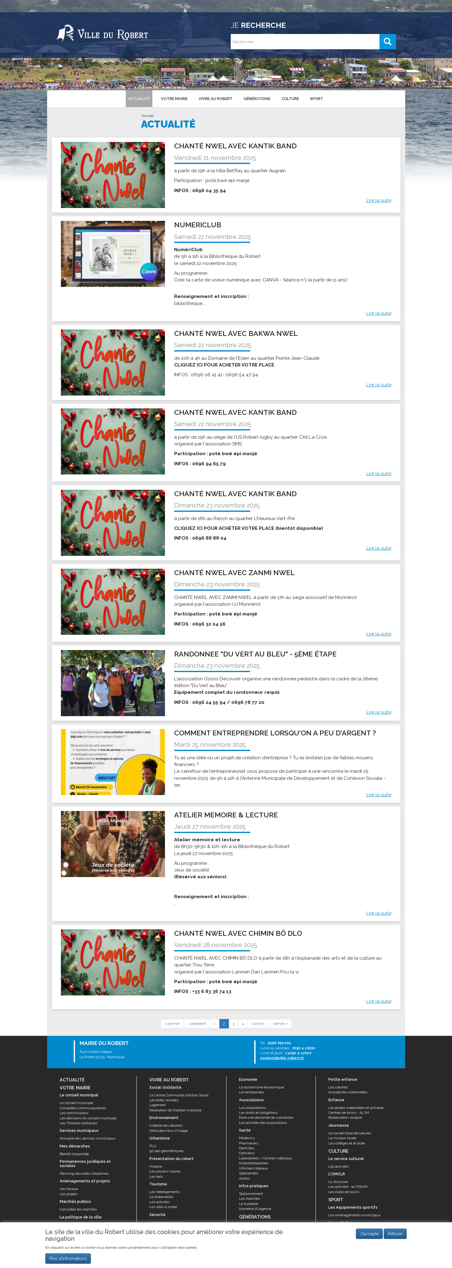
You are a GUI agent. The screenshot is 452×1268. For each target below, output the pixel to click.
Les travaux (69, 1189)
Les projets (68, 1194)
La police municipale (166, 1222)
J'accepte (369, 1235)
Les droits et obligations (258, 1112)
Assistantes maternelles (347, 1092)
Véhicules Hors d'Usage (168, 1131)
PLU (152, 1146)
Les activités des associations (263, 1123)
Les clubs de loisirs (343, 1192)
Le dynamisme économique (261, 1087)
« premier (172, 1023)
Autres (244, 1178)
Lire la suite (378, 200)
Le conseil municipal (76, 1103)
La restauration (161, 1197)
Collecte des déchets (166, 1125)
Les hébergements (164, 1192)
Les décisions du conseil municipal (88, 1118)
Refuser (395, 1235)
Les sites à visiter (163, 1207)
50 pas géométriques (166, 1151)
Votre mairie (174, 98)
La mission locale (342, 1138)
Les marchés (249, 1198)
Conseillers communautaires (83, 1108)
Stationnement (251, 1194)
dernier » (281, 1023)
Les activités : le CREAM (348, 1186)
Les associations (252, 1108)
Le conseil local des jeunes (349, 1133)
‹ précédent (197, 1023)
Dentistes (246, 1148)
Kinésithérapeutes (253, 1163)
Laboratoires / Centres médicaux (265, 1158)
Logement (157, 1105)
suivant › (259, 1023)
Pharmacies (248, 1143)
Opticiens (246, 1153)
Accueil (148, 115)
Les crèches (338, 1087)
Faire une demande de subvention (266, 1117)
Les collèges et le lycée (346, 1143)
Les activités (159, 1202)
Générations (257, 98)
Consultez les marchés (78, 1209)
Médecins (247, 1138)
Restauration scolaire (345, 1117)
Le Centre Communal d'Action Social (178, 1095)
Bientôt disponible (74, 1154)
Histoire (155, 1166)
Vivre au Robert (216, 98)
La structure (338, 1182)
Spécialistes (248, 1173)
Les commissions (74, 1113)
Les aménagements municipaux (354, 1215)
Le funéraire (248, 1204)
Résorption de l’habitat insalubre (175, 1110)
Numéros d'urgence (255, 1209)
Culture (290, 98)
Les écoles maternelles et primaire (355, 1108)
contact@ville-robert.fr (282, 1058)
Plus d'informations (68, 1259)
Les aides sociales (163, 1100)
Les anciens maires (165, 1171)
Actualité (139, 98)
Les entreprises (251, 1092)
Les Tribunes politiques (78, 1123)
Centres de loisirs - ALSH (348, 1112)
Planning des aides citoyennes (84, 1173)
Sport (316, 98)
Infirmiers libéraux (253, 1168)
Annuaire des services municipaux (87, 1138)
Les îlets (156, 1176)
